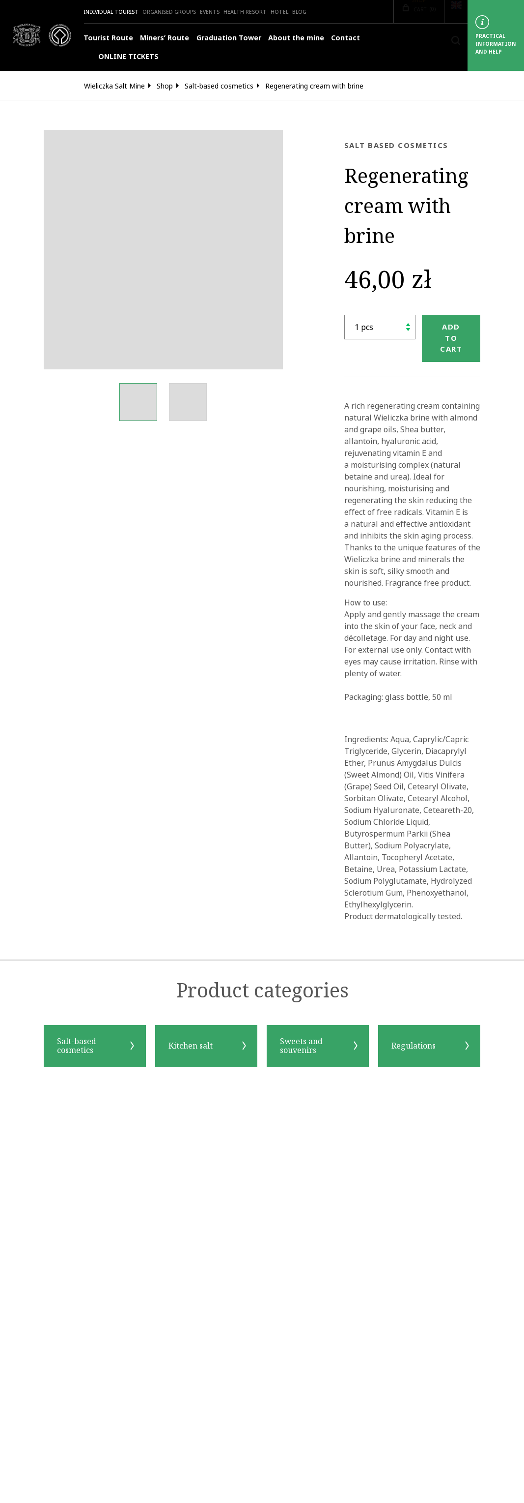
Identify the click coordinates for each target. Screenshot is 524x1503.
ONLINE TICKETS (121, 56)
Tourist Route (108, 37)
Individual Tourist (111, 12)
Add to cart (451, 338)
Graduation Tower (228, 37)
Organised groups (169, 12)
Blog (299, 12)
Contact (345, 37)
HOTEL (279, 12)
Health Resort (245, 12)
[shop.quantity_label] (379, 327)
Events (210, 12)
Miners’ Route (164, 37)
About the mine (296, 37)
